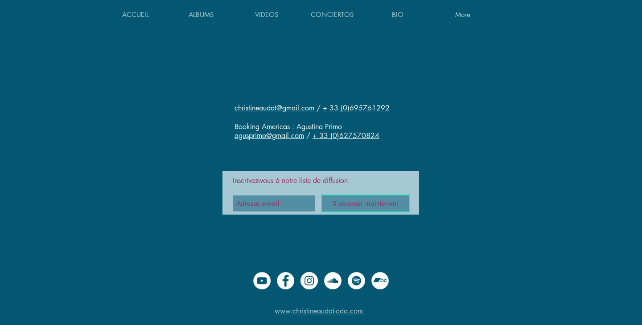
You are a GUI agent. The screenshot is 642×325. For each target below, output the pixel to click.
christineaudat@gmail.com (274, 108)
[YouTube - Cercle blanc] (262, 280)
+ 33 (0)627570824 (346, 135)
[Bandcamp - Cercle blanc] (380, 280)
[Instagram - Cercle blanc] (309, 280)
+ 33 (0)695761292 (356, 108)
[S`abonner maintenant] (365, 203)
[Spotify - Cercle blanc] (356, 280)
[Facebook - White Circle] (285, 280)
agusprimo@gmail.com (269, 135)
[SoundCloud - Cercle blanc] (333, 280)
